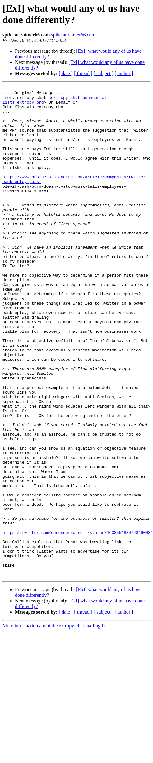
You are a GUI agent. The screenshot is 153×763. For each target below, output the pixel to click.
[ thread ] (83, 73)
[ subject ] (104, 73)
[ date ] (66, 73)
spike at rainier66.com (73, 34)
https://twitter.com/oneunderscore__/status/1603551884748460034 (77, 622)
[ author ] (124, 73)
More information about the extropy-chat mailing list (55, 724)
